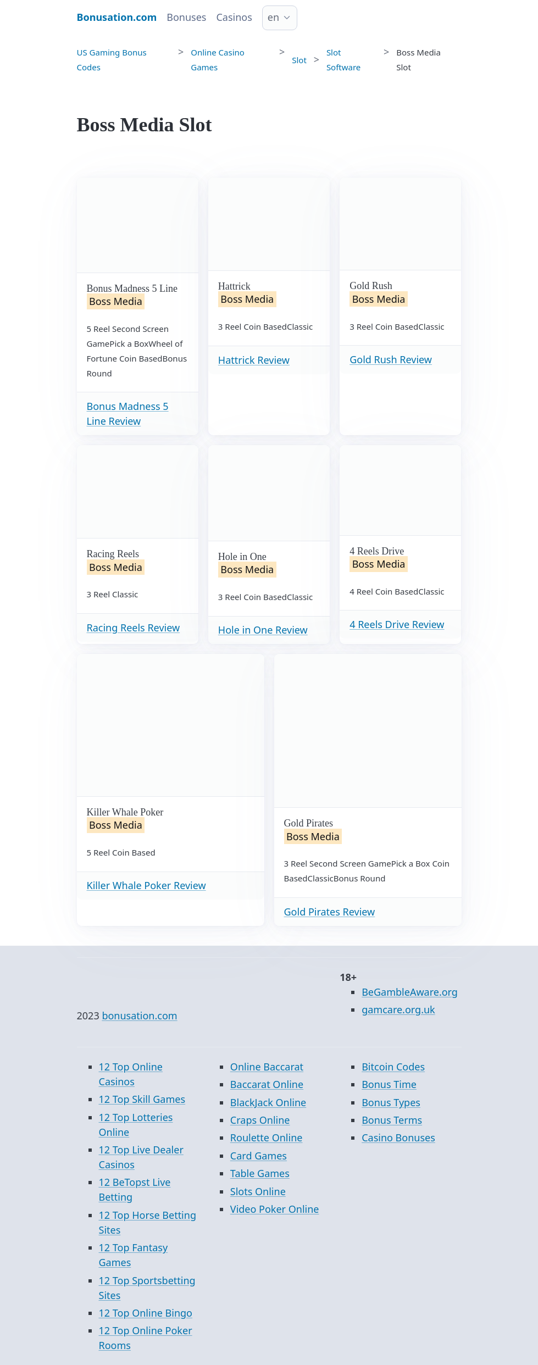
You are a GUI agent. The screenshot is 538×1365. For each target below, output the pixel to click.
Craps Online (260, 1120)
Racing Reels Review (133, 627)
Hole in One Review (263, 629)
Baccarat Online (266, 1084)
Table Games (260, 1173)
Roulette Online (266, 1137)
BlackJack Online (268, 1102)
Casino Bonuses (398, 1137)
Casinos (234, 17)
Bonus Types (391, 1102)
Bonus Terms (392, 1120)
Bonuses (186, 17)
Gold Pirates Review (329, 911)
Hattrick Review (254, 360)
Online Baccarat (266, 1066)
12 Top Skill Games (142, 1099)
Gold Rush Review (391, 359)
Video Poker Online (274, 1209)
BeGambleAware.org (410, 991)
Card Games (258, 1155)
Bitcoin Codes (393, 1066)
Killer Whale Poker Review (146, 885)
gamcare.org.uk (398, 1009)
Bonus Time (389, 1084)
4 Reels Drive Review (397, 624)
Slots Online (258, 1191)
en (273, 17)
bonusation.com (139, 1015)
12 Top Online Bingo (146, 1312)
